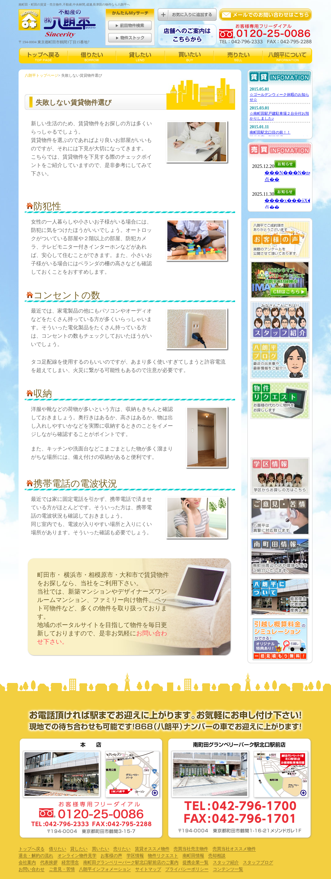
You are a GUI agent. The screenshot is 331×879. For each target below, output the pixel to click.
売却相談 (217, 855)
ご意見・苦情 (62, 869)
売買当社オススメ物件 (234, 849)
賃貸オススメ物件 (152, 849)
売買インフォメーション (280, 183)
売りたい (122, 849)
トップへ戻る (32, 849)
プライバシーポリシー (186, 869)
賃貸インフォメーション (280, 110)
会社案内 (27, 862)
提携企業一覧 (195, 862)
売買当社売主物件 (191, 849)
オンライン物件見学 (77, 855)
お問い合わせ (32, 869)
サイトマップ (148, 869)
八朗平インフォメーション (105, 869)
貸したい (79, 849)
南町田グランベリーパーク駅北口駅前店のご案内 (130, 862)
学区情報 (135, 855)
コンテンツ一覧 (228, 869)
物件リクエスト (163, 855)
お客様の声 (111, 855)
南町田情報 (193, 855)
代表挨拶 (49, 862)
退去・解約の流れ (36, 855)
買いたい (100, 849)
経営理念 (70, 862)
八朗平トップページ (41, 75)
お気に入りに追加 (187, 14)
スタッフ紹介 (226, 862)
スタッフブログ (258, 862)
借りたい (57, 849)
